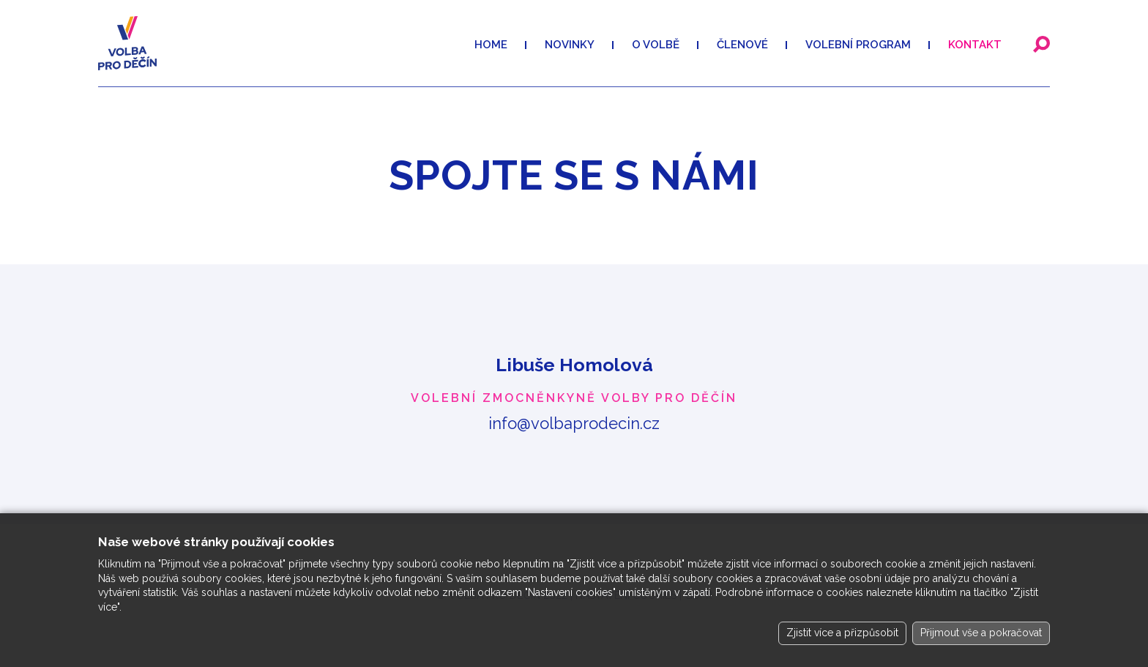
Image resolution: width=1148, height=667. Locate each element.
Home (490, 44)
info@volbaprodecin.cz (574, 423)
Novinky (569, 44)
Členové (742, 44)
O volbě (655, 44)
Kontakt (975, 44)
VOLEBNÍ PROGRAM (858, 44)
